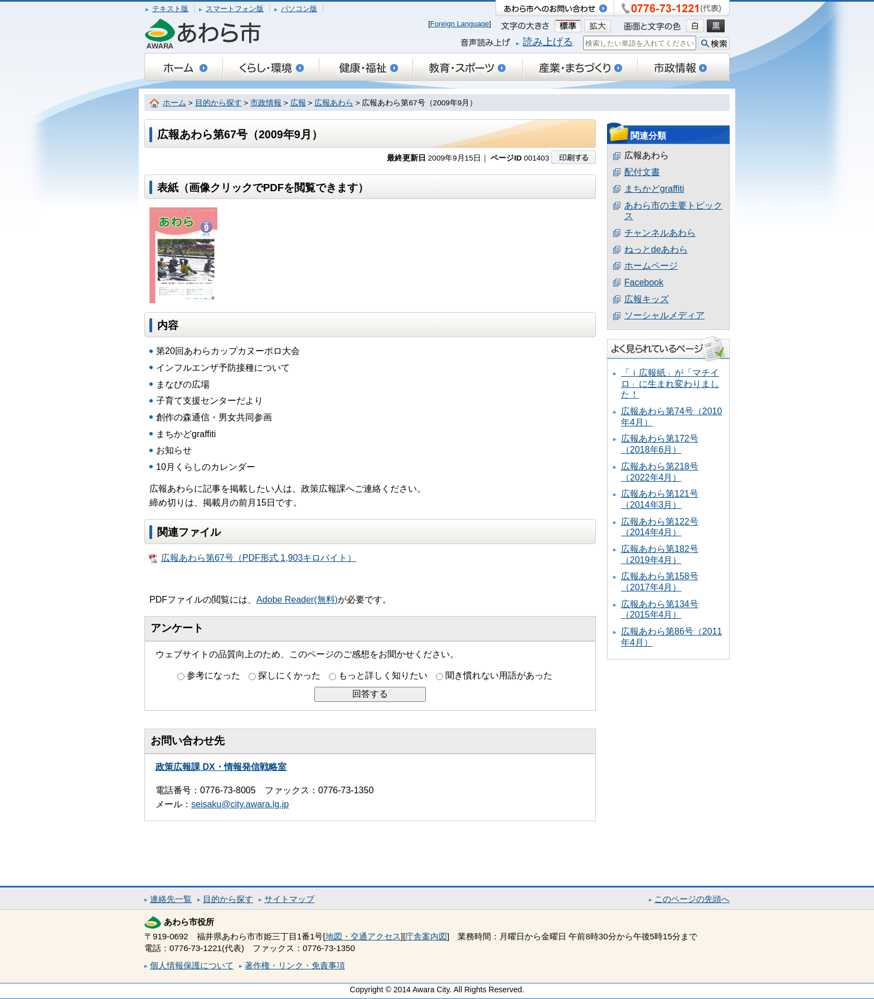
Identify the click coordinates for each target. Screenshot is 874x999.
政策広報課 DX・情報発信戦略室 (221, 767)
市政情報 (265, 103)
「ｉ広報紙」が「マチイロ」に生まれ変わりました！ (670, 383)
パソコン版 (299, 8)
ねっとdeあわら (656, 249)
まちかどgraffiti (654, 188)
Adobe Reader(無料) (297, 599)
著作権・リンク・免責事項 (295, 965)
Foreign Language (459, 24)
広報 (298, 103)
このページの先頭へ (692, 899)
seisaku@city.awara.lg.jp (240, 804)
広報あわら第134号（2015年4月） (659, 609)
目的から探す (218, 103)
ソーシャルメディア (664, 315)
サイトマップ (289, 899)
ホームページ (651, 265)
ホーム (174, 103)
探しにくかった (289, 675)
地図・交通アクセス (363, 936)
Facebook (643, 282)
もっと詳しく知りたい (383, 675)
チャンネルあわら (660, 232)
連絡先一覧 (171, 899)
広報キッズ (646, 299)
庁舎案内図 (426, 936)
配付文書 (642, 172)
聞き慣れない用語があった (498, 675)
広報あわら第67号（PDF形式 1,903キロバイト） (252, 558)
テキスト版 (170, 8)
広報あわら (333, 103)
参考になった (213, 675)
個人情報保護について (192, 965)
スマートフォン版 (235, 8)
